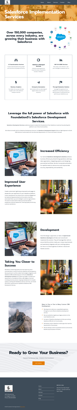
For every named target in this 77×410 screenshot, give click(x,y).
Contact (62, 2)
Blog (69, 2)
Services (55, 2)
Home (42, 2)
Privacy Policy (22, 406)
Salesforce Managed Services (38, 65)
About (49, 2)
